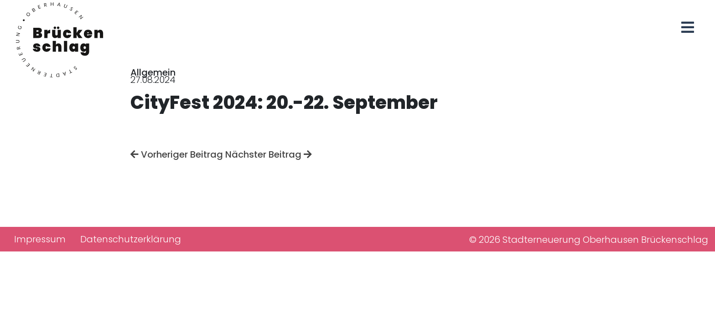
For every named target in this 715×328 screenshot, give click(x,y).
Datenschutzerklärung (130, 239)
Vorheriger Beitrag (176, 154)
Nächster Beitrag (268, 154)
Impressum (40, 239)
